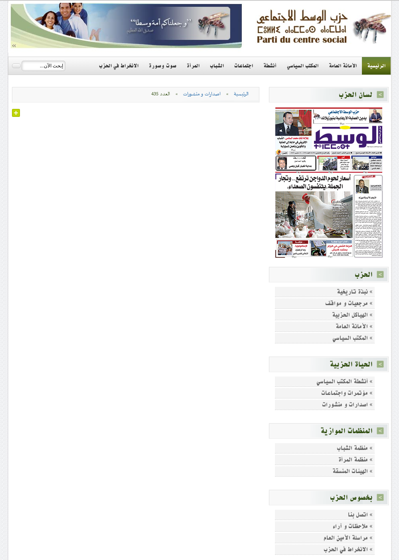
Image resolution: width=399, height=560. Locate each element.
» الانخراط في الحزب (348, 549)
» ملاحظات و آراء (353, 526)
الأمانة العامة (343, 65)
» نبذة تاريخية (355, 292)
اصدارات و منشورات (202, 94)
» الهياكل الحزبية (352, 315)
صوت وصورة (162, 65)
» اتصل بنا (360, 515)
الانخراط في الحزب (118, 65)
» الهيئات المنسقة (352, 471)
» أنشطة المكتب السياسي (344, 382)
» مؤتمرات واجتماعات (347, 393)
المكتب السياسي (302, 65)
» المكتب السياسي (352, 338)
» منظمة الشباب (355, 448)
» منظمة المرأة (355, 460)
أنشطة (270, 65)
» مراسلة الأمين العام (348, 538)
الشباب (217, 65)
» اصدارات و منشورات (347, 405)
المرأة (193, 65)
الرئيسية (376, 65)
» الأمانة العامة (354, 326)
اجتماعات (243, 65)
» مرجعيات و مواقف (349, 303)
